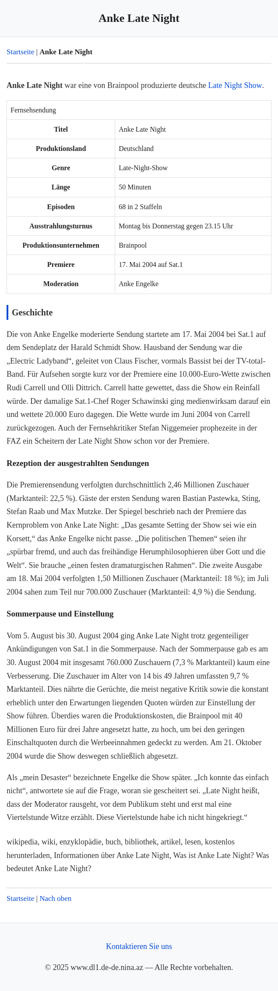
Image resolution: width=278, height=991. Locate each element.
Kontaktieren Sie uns (139, 946)
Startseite (20, 52)
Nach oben (55, 898)
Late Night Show (235, 85)
